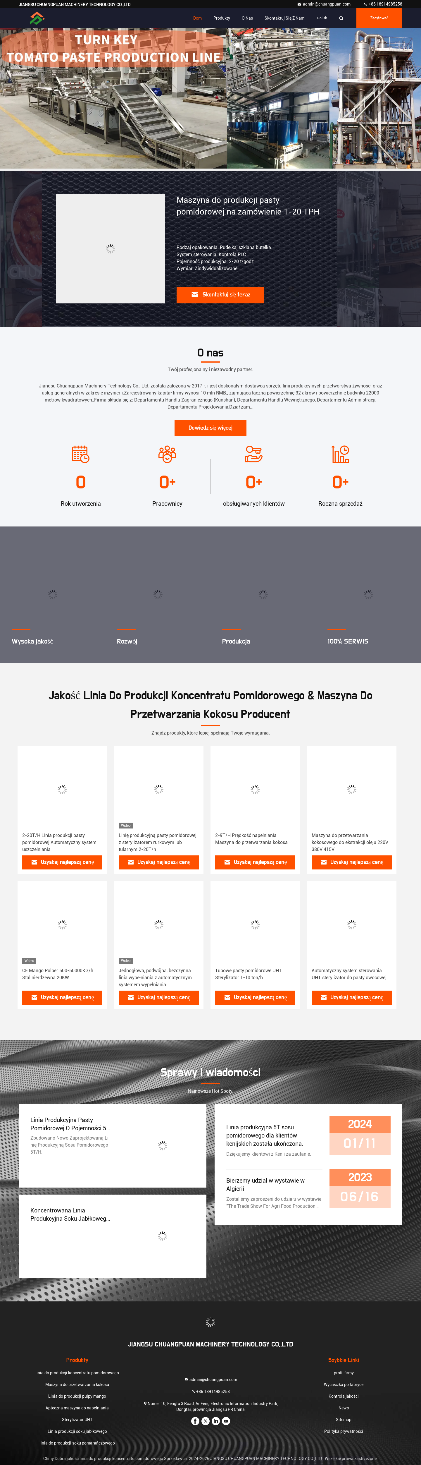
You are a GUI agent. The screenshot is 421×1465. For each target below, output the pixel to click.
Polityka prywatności (343, 1431)
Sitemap (343, 1419)
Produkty (221, 18)
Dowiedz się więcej (211, 428)
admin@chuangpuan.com (324, 4)
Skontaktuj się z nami (285, 18)
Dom (197, 18)
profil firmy (344, 1372)
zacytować (379, 18)
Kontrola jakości (344, 1396)
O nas (247, 18)
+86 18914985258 (382, 4)
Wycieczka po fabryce (343, 1384)
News (344, 1408)
